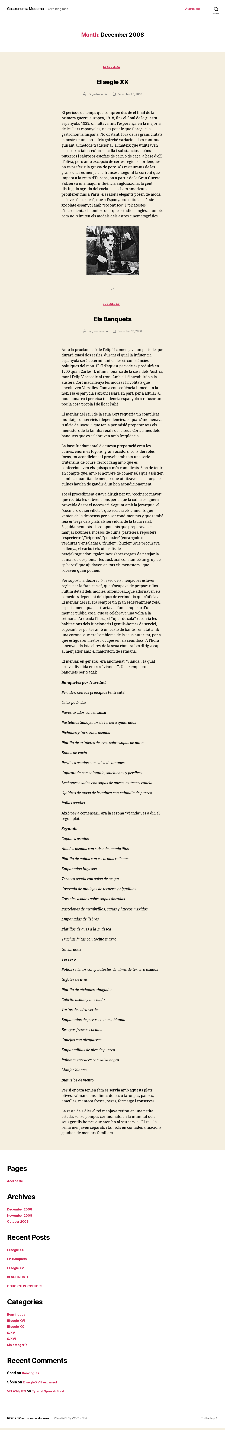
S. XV (12, 1334)
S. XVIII (13, 1340)
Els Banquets (112, 319)
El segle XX (112, 67)
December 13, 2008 (130, 333)
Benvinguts (32, 1375)
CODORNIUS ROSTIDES (27, 1288)
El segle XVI (112, 305)
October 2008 (19, 1223)
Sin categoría (18, 1346)
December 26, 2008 (130, 95)
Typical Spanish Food (54, 1393)
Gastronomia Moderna (28, 9)
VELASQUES (18, 1393)
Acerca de (192, 9)
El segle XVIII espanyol (43, 1384)
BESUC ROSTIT (20, 1279)
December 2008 (21, 1211)
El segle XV (17, 1270)
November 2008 (21, 1217)
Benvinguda (17, 1316)
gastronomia (99, 95)
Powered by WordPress (74, 1420)
